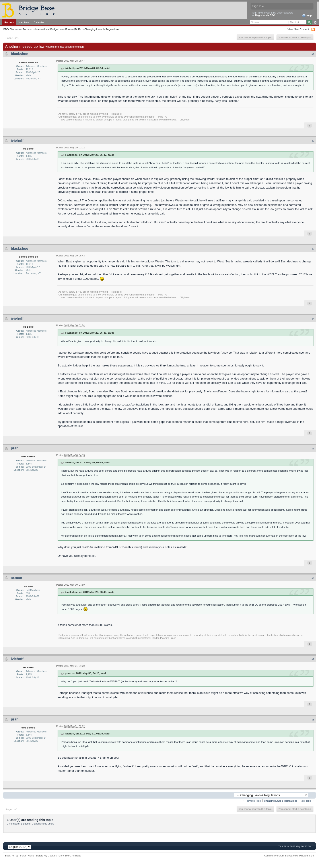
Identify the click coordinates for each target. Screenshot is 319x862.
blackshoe (19, 54)
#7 (313, 659)
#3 (313, 249)
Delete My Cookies (46, 855)
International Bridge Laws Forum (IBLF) (58, 29)
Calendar (39, 22)
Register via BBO (265, 15)
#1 (313, 54)
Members (23, 22)
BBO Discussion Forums (17, 29)
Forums (9, 22)
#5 (313, 448)
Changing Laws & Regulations (101, 29)
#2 (313, 141)
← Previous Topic (252, 801)
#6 (313, 578)
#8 (313, 719)
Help (307, 16)
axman (16, 578)
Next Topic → (307, 801)
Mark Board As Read (69, 855)
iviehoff (17, 140)
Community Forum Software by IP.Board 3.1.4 (289, 855)
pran (15, 448)
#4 (313, 318)
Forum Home (27, 855)
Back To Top (11, 855)
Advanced (315, 22)
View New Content (298, 29)
